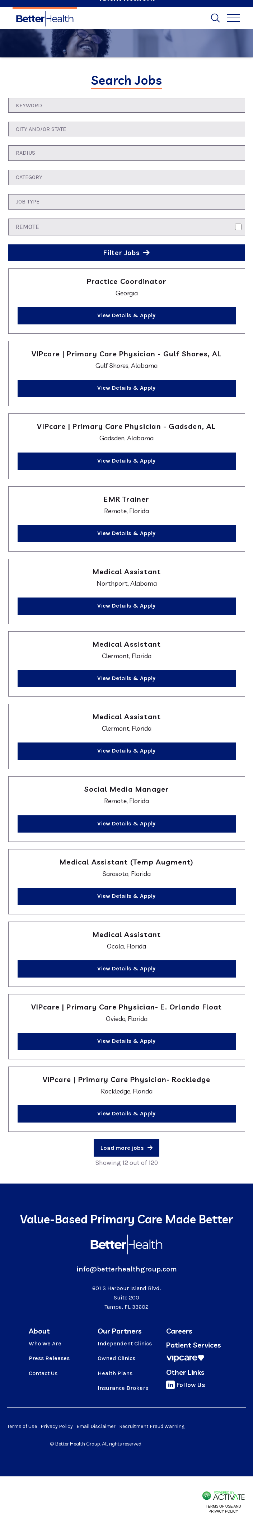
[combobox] (126, 129)
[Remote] (238, 227)
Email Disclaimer (96, 1426)
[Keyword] (126, 105)
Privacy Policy (57, 1426)
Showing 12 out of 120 (126, 1163)
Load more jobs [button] (122, 1147)
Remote (27, 227)
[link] (126, 301)
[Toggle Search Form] (215, 18)
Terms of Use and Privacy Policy (223, 1508)
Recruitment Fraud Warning (151, 1426)
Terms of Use (22, 1426)
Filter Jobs (122, 253)
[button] (239, 129)
